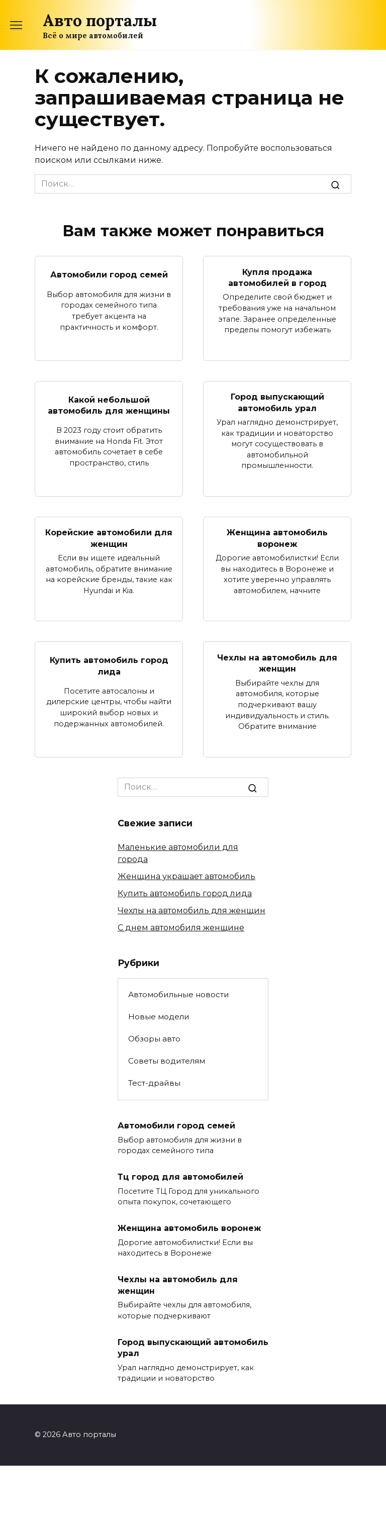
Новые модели (158, 1016)
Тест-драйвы (154, 1083)
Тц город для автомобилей (180, 1176)
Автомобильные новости (178, 994)
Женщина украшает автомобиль (186, 876)
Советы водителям (166, 1061)
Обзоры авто (154, 1038)
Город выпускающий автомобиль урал (277, 402)
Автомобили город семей (109, 274)
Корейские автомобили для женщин (108, 538)
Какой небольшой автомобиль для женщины (109, 405)
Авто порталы (100, 20)
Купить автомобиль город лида (109, 665)
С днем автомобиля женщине (181, 927)
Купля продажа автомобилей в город (277, 277)
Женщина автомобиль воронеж (277, 538)
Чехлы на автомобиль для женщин (277, 662)
